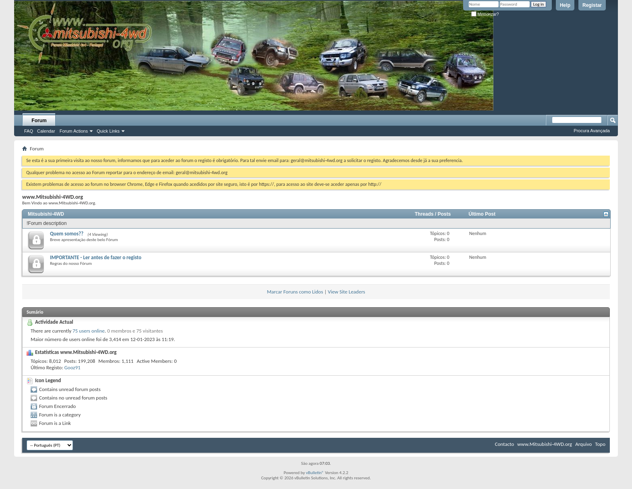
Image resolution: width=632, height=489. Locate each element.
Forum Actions (74, 131)
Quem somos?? (66, 234)
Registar (592, 5)
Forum (38, 120)
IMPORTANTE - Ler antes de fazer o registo (95, 257)
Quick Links (108, 131)
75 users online (89, 331)
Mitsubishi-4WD (46, 214)
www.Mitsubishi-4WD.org (544, 444)
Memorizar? (485, 14)
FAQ (28, 131)
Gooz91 (72, 367)
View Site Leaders (346, 292)
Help (565, 5)
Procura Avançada (592, 130)
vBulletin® (315, 472)
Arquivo (583, 444)
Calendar (46, 131)
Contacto (504, 444)
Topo (600, 444)
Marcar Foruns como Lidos (295, 292)
